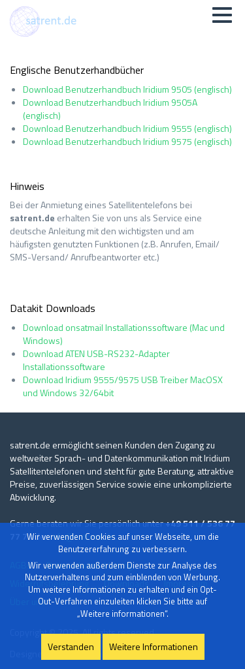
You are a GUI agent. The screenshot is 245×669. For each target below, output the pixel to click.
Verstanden (71, 646)
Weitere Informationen (153, 646)
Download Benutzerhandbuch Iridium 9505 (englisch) (127, 89)
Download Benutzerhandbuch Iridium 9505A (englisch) (110, 108)
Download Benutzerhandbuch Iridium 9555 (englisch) (127, 128)
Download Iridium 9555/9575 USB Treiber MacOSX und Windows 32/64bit (123, 386)
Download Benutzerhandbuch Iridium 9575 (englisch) (127, 141)
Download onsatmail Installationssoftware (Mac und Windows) (124, 333)
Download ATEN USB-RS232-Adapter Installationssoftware (96, 360)
